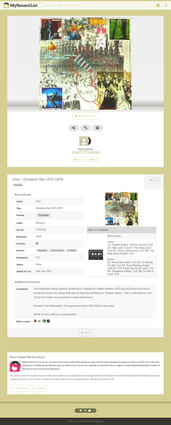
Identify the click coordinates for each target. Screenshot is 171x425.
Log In (48, 5)
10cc (16, 179)
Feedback (38, 388)
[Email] (90, 410)
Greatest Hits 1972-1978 (43, 179)
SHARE (85, 332)
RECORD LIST (80, 160)
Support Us (19, 388)
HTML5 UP (98, 421)
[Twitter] (81, 410)
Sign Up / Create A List (70, 5)
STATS (93, 160)
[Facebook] (85, 410)
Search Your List (166, 5)
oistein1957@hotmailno (85, 152)
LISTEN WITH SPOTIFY (85, 116)
